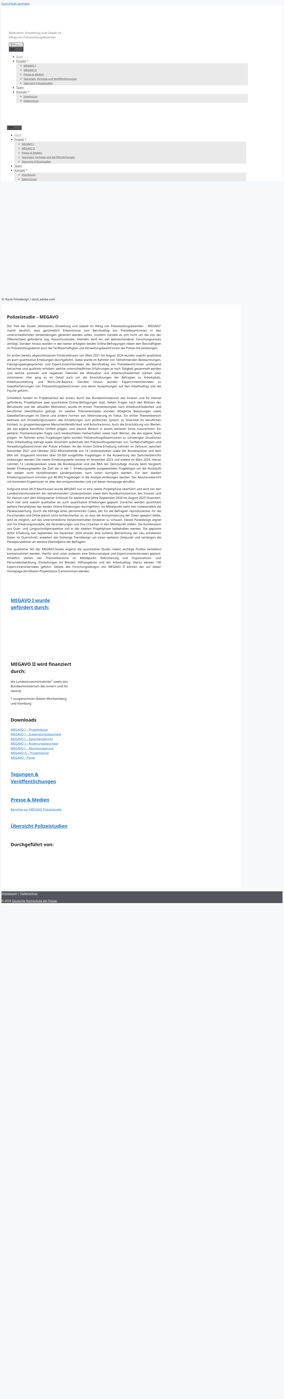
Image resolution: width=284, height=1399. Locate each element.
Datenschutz (31, 101)
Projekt (22, 61)
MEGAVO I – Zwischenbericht (32, 739)
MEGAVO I (30, 65)
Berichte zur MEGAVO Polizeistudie (36, 809)
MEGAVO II (30, 70)
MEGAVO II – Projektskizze (30, 753)
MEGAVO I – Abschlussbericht (32, 748)
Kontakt (23, 92)
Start (19, 57)
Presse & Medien (34, 74)
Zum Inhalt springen (15, 4)
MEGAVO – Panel (23, 758)
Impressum (30, 96)
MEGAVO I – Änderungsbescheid (34, 743)
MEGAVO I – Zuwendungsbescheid (36, 734)
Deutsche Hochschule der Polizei (34, 901)
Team (20, 87)
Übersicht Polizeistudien (38, 83)
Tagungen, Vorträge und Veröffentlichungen (50, 79)
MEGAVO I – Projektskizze (29, 729)
